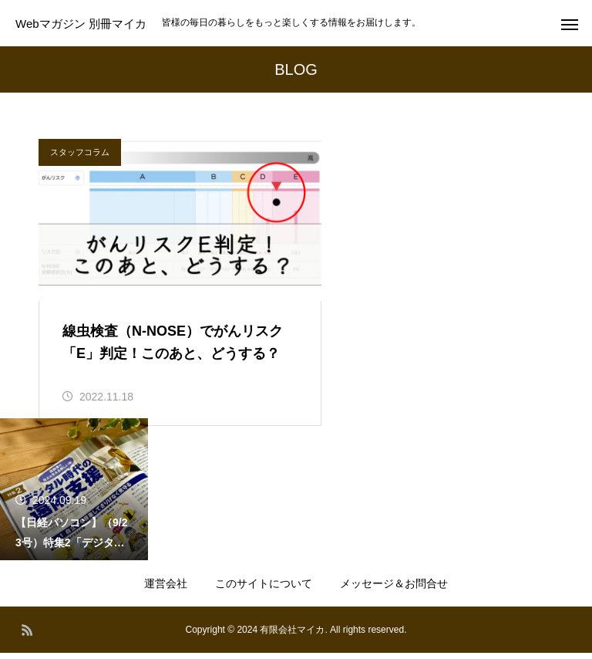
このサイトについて (263, 589)
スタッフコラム (79, 152)
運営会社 (165, 589)
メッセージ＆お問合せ (394, 589)
